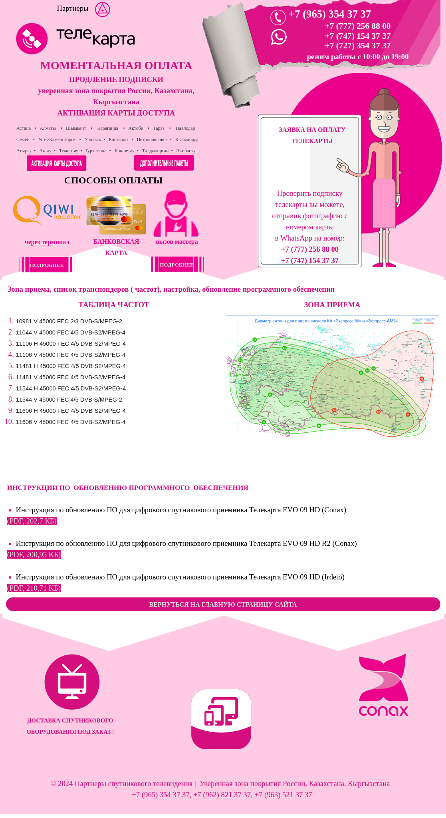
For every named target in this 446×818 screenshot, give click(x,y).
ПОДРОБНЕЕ (177, 265)
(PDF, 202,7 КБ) (32, 521)
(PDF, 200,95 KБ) (34, 554)
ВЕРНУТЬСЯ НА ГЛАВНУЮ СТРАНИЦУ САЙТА (223, 604)
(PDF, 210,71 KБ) (34, 588)
